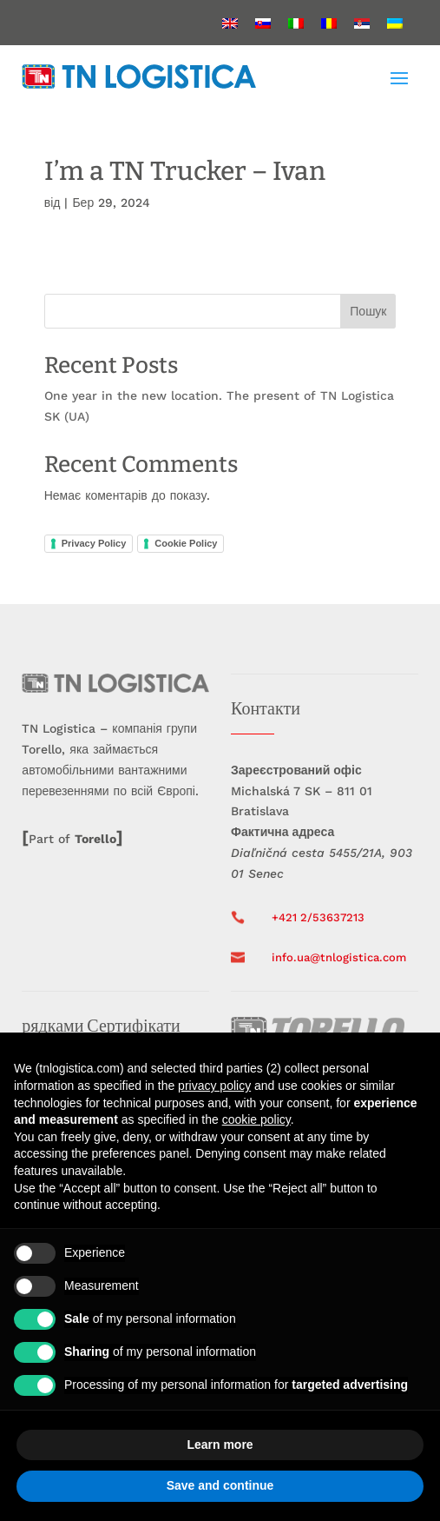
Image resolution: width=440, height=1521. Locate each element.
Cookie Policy (185, 543)
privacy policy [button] (214, 1086)
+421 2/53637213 (318, 917)
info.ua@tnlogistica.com (339, 957)
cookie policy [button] (256, 1119)
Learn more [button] (220, 1444)
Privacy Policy (94, 543)
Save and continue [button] (220, 1485)
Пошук (368, 311)
